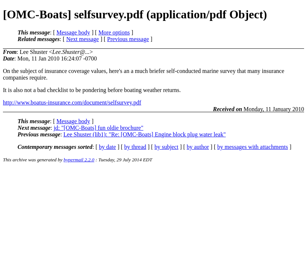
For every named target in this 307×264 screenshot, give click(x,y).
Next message (82, 39)
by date (107, 147)
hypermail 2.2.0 (79, 159)
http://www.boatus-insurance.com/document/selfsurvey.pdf (72, 102)
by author (198, 147)
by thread (135, 147)
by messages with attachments (252, 147)
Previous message (128, 39)
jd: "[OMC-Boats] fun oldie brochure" (98, 128)
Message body (73, 32)
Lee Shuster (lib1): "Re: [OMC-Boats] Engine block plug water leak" (144, 134)
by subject (166, 147)
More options (114, 32)
